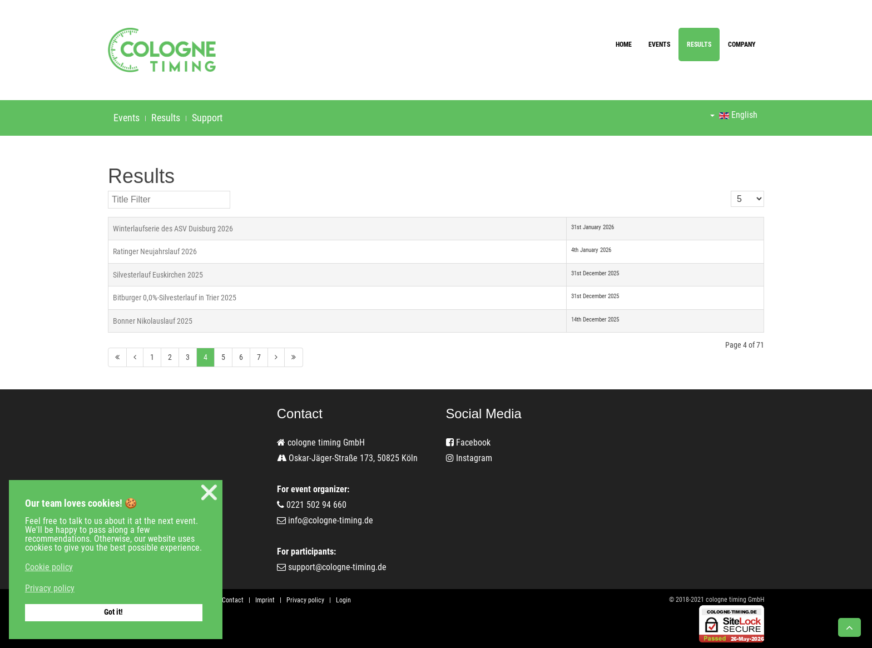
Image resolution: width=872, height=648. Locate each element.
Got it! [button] (113, 612)
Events (659, 44)
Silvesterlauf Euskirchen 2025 (158, 274)
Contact (233, 600)
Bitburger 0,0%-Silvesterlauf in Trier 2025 (174, 297)
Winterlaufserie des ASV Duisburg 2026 (173, 228)
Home (624, 44)
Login (343, 600)
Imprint (265, 600)
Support (207, 117)
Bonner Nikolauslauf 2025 (152, 320)
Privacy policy (305, 600)
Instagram (469, 458)
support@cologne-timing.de (337, 567)
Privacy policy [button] (50, 588)
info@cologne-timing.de (330, 520)
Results (699, 44)
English (733, 115)
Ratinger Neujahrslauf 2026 (155, 251)
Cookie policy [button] (49, 567)
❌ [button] (209, 492)
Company (742, 44)
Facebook (468, 442)
